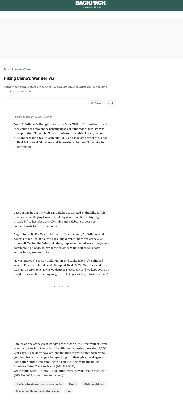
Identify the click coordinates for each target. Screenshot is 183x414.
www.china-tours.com (47, 375)
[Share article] (95, 103)
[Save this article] (112, 103)
